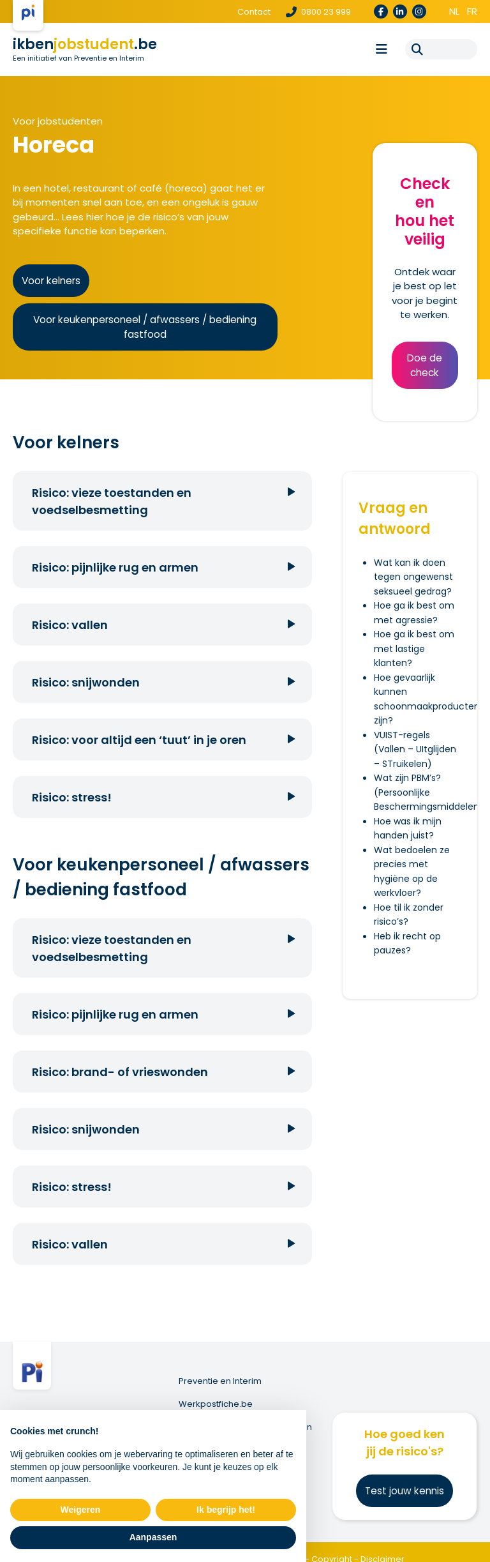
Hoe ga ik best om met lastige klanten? (414, 648)
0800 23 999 (318, 12)
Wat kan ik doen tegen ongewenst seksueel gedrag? (413, 577)
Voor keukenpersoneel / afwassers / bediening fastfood (144, 327)
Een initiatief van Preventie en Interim (78, 58)
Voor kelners (51, 280)
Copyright (331, 1544)
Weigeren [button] (81, 1510)
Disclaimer (382, 1544)
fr (472, 11)
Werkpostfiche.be (219, 1402)
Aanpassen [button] (153, 1537)
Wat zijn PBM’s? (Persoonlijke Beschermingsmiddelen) (429, 792)
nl (454, 11)
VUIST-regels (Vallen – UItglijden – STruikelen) (415, 749)
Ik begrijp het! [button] (226, 1510)
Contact (254, 12)
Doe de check (424, 365)
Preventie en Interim (223, 1380)
